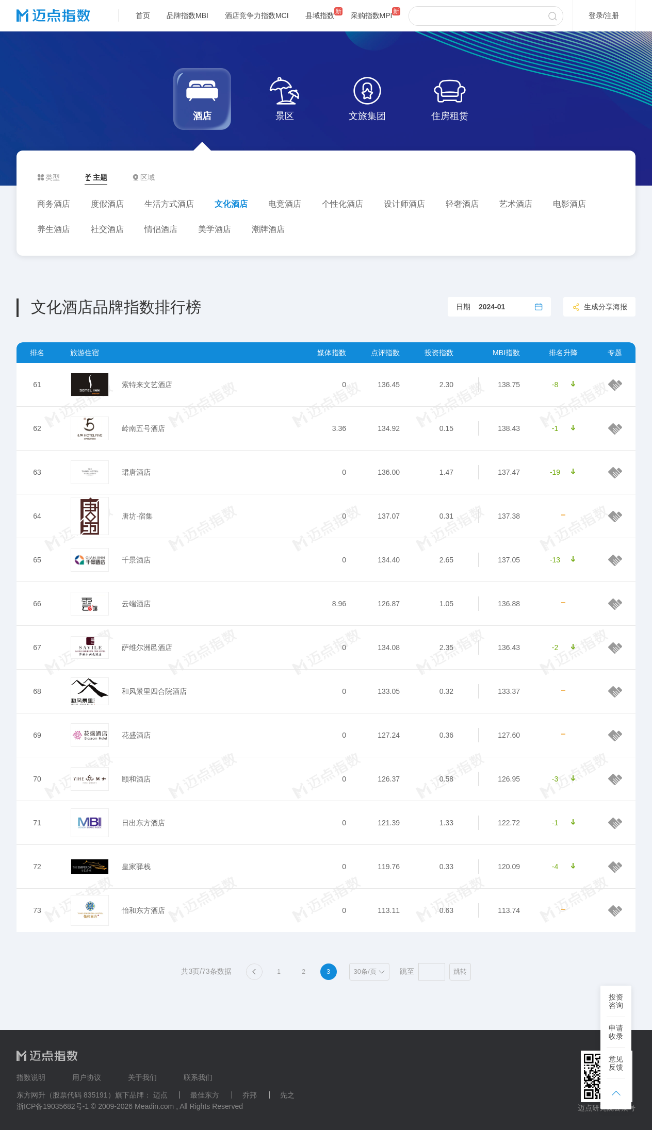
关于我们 (142, 1077)
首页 (143, 15)
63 (37, 472)
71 (37, 823)
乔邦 (249, 1095)
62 (37, 428)
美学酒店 (214, 229)
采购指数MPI (372, 15)
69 (37, 735)
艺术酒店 (515, 204)
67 (37, 647)
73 (37, 910)
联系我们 (198, 1077)
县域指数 (319, 15)
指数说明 (31, 1077)
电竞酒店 (284, 204)
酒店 (202, 97)
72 (37, 866)
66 (37, 604)
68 (37, 691)
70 (37, 779)
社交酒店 (107, 229)
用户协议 (86, 1077)
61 (37, 384)
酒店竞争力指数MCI (257, 15)
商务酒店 (53, 204)
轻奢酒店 (462, 204)
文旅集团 (367, 97)
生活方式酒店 (169, 204)
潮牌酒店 (268, 229)
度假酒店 (107, 204)
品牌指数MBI (187, 15)
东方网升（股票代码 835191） (66, 1095)
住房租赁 (449, 97)
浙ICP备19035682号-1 (53, 1106)
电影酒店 (569, 204)
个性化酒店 (342, 204)
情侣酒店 (160, 229)
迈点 (160, 1095)
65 (37, 560)
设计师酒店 (404, 204)
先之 (287, 1095)
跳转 (460, 971)
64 (37, 516)
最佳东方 (204, 1095)
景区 (284, 97)
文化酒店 (231, 204)
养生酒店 (53, 229)
